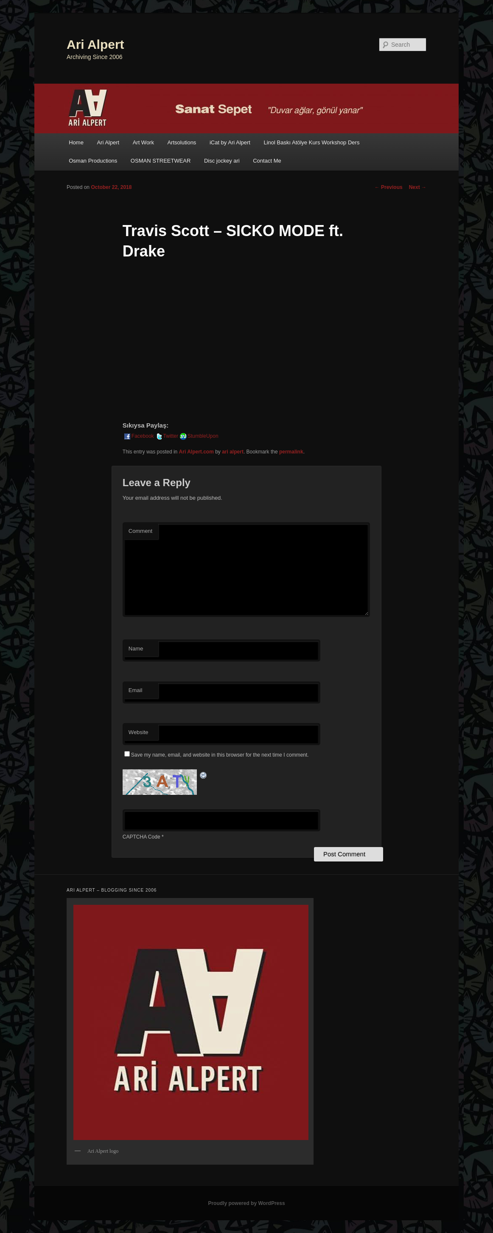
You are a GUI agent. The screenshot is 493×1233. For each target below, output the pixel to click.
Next (417, 187)
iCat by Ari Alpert (230, 142)
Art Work (143, 142)
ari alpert (233, 452)
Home (76, 142)
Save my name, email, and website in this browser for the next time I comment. (220, 755)
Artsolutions (181, 142)
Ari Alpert (95, 44)
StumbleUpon (198, 436)
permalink (291, 452)
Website (138, 732)
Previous (389, 187)
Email (136, 690)
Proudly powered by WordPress (246, 1203)
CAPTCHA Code (141, 837)
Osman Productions (93, 161)
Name (136, 648)
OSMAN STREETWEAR (161, 161)
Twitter (166, 436)
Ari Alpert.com (196, 452)
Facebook (138, 436)
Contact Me (267, 161)
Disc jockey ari (222, 161)
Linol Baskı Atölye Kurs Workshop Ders (311, 142)
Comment (140, 531)
